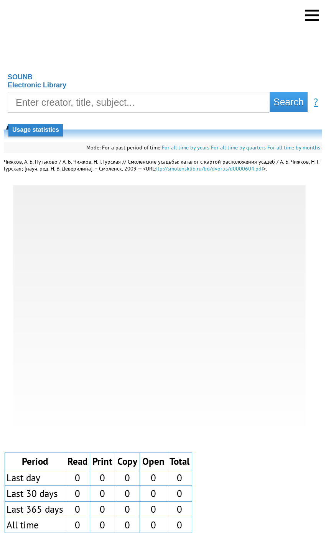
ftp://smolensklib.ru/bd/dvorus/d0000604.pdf (209, 168)
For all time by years (185, 147)
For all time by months (293, 147)
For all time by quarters (238, 147)
